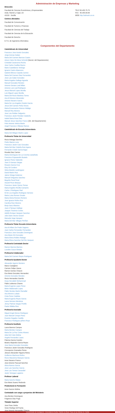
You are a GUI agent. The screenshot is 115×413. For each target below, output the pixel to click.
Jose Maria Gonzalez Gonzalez (16, 345)
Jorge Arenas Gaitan (12, 55)
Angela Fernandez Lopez (14, 338)
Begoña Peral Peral (12, 180)
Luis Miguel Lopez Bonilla (14, 93)
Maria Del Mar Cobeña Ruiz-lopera (18, 147)
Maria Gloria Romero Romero (16, 198)
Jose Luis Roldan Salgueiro (15, 113)
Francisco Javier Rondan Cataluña (18, 116)
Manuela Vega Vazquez (13, 218)
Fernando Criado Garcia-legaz (16, 150)
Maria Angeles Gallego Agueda (16, 80)
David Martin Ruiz (11, 173)
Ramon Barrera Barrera (13, 247)
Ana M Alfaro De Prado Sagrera (16, 227)
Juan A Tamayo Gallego (13, 208)
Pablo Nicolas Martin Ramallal (16, 291)
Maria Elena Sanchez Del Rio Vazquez (19, 240)
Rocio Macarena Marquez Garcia (17, 358)
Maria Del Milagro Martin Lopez (16, 133)
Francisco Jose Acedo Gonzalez (17, 52)
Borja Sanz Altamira (12, 205)
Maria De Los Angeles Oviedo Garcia (18, 103)
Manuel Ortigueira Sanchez (15, 178)
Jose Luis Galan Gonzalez (14, 78)
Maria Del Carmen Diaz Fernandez (18, 75)
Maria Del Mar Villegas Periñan (16, 221)
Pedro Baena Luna (12, 142)
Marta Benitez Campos (13, 330)
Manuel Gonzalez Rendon (14, 83)
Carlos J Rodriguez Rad (14, 190)
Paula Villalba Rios (12, 306)
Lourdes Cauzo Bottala (13, 250)
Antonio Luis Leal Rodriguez (15, 88)
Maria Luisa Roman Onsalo (15, 195)
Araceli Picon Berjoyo (13, 183)
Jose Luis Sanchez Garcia (14, 368)
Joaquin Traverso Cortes (14, 211)
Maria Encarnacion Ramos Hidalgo (18, 108)
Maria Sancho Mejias (12, 380)
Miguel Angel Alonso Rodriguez (16, 313)
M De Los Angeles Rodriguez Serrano (19, 193)
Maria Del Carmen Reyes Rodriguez (18, 256)
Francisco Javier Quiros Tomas (16, 185)
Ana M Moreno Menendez (14, 98)
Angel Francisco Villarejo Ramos (17, 126)
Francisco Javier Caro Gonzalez (17, 145)
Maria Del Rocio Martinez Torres (17, 96)
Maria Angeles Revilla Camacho (17, 188)
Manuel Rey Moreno (12, 111)
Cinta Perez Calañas (12, 296)
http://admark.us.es (87, 15)
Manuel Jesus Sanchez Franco (16, 121)
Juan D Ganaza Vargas (13, 162)
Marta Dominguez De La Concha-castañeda (21, 155)
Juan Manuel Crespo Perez (15, 316)
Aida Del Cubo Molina (13, 335)
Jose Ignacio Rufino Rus (14, 200)
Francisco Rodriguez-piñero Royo (17, 321)
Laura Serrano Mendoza (14, 301)
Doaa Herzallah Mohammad (15, 281)
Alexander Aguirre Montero (15, 263)
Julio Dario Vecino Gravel (14, 216)
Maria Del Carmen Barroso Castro (17, 58)
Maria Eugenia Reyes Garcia (15, 299)
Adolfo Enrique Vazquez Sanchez (17, 213)
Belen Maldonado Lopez (14, 289)
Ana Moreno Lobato (12, 294)
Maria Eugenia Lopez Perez (15, 286)
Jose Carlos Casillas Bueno (15, 65)
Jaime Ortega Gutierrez (13, 175)
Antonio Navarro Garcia (13, 101)
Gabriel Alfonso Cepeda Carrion (17, 73)
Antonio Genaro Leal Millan (15, 85)
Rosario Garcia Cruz (12, 165)
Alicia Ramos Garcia (12, 365)
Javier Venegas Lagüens (14, 373)
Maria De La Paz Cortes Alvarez (17, 332)
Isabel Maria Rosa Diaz (13, 118)
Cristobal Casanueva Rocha (15, 63)
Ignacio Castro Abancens (14, 70)
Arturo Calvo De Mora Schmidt (16, 60)
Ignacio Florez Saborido (14, 160)
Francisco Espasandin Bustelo (16, 157)
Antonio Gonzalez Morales (14, 276)
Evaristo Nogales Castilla (14, 318)
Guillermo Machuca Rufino (15, 355)
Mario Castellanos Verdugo (15, 68)
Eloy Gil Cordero (11, 167)
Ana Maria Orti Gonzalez (14, 235)
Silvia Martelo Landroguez (14, 170)
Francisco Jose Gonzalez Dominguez (19, 233)
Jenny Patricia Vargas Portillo (16, 304)
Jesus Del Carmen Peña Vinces (16, 106)
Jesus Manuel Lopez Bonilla (15, 90)
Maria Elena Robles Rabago (15, 238)
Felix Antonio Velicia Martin (15, 123)
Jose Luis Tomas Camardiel (15, 370)
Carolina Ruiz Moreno (13, 203)
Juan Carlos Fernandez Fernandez (18, 230)
